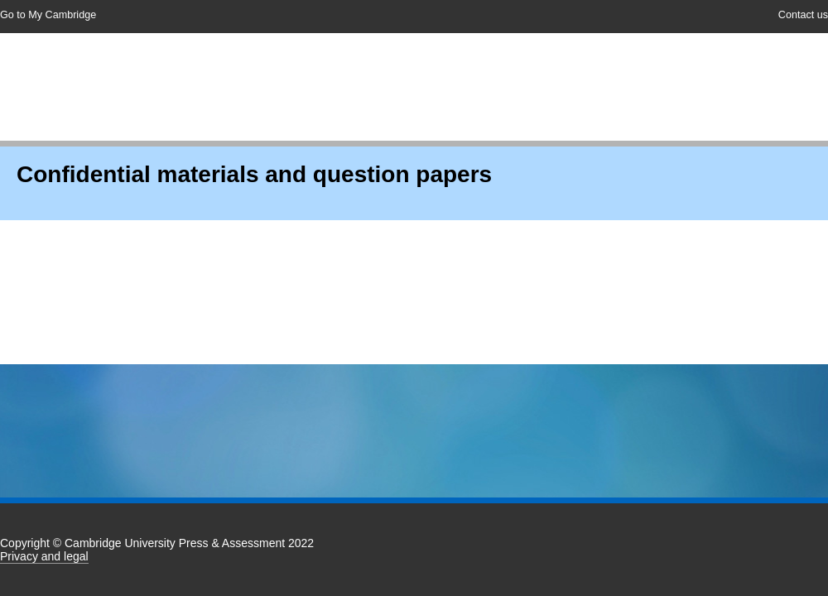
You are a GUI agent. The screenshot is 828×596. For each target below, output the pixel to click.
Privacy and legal (44, 556)
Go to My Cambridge (48, 15)
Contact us (803, 15)
